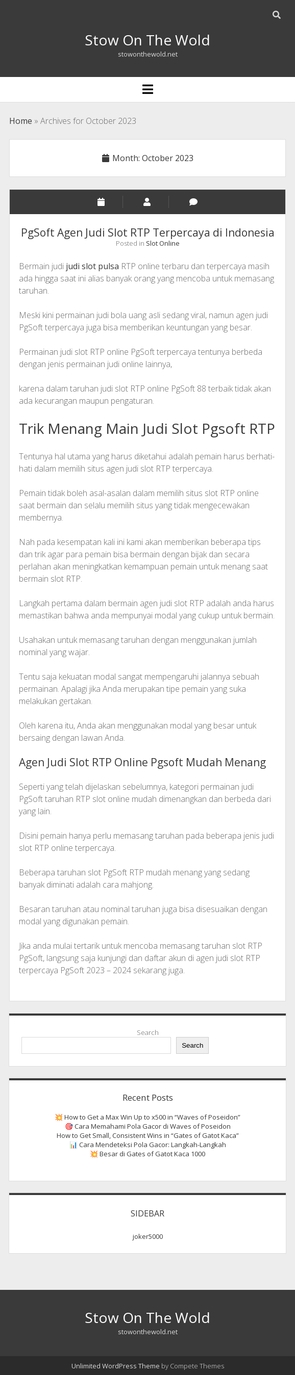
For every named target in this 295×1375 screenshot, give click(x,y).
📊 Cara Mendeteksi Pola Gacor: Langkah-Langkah (147, 1144)
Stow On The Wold (147, 39)
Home (20, 120)
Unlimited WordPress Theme (115, 1365)
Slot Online (163, 243)
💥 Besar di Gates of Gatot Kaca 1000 (147, 1153)
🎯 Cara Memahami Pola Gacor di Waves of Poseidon (148, 1126)
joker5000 (148, 1236)
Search (148, 1032)
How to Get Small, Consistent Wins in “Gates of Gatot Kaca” (148, 1135)
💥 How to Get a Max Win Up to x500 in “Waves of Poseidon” (147, 1117)
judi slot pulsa (92, 266)
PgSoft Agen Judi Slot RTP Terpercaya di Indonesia (148, 232)
